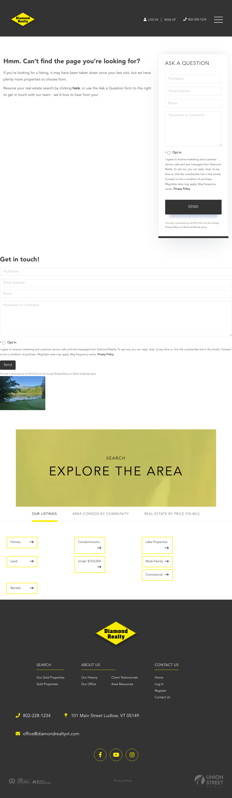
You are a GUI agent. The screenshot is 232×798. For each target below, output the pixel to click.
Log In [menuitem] (159, 684)
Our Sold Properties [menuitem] (48, 678)
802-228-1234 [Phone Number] (193, 20)
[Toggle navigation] (218, 20)
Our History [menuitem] (89, 678)
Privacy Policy (182, 190)
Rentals (127, 582)
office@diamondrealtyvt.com (49, 734)
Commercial (74, 582)
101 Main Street (105, 716)
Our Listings (43, 515)
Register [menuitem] (161, 691)
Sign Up (167, 20)
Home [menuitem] (159, 678)
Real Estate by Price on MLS (173, 515)
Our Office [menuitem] (88, 684)
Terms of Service (192, 228)
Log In (147, 20)
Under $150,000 (184, 560)
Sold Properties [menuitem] (45, 684)
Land (181, 543)
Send (193, 207)
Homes (16, 543)
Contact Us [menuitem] (163, 697)
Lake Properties (129, 546)
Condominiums (75, 543)
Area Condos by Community (100, 515)
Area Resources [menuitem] (122, 684)
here (76, 89)
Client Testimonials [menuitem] (124, 678)
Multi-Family (15, 585)
